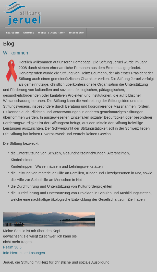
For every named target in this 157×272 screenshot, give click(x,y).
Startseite (13, 32)
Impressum (76, 32)
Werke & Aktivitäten (52, 32)
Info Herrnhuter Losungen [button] (24, 253)
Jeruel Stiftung (37, 13)
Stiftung (28, 32)
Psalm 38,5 (12, 247)
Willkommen (15, 52)
